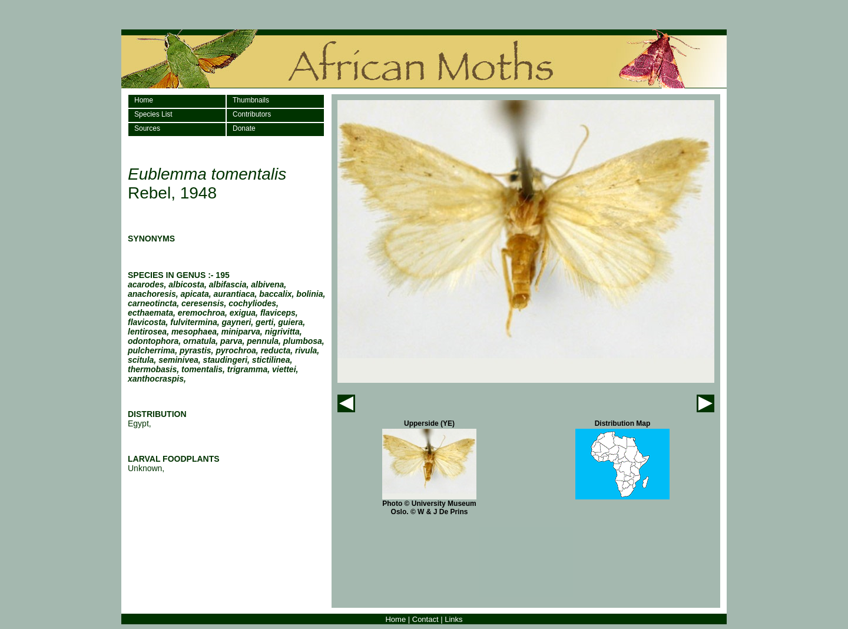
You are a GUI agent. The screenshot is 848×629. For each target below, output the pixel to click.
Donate (244, 128)
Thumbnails (251, 100)
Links (453, 619)
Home (143, 100)
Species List (153, 114)
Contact (425, 619)
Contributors (252, 114)
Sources (147, 128)
